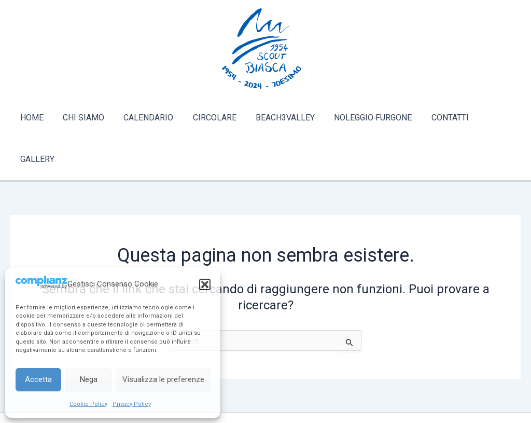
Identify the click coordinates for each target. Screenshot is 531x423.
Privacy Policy (132, 404)
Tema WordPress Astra (310, 406)
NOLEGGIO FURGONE (363, 117)
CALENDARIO (147, 117)
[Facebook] (250, 389)
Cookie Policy (88, 404)
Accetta (38, 379)
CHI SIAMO (85, 117)
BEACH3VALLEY (278, 117)
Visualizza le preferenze (163, 379)
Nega (88, 379)
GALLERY (490, 117)
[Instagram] (281, 389)
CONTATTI (437, 117)
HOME (36, 117)
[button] (205, 284)
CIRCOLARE (210, 117)
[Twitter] (265, 389)
